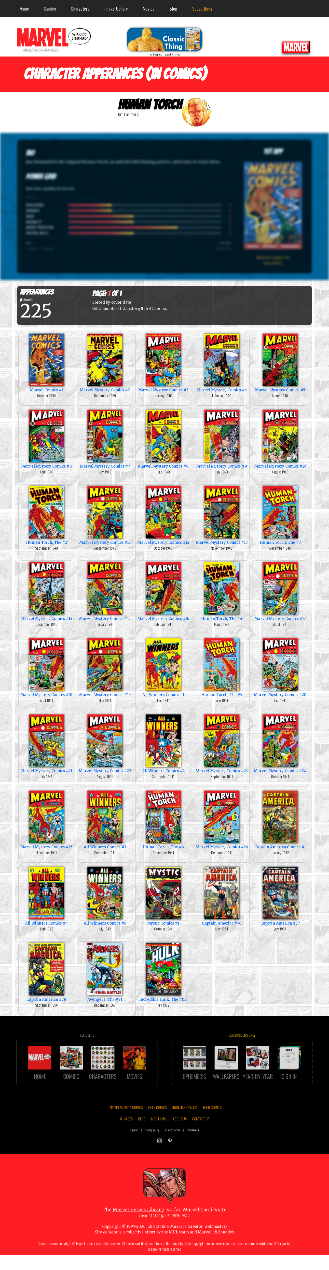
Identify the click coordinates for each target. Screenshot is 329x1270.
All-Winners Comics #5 (105, 895)
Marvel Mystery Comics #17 (280, 591)
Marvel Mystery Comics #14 (46, 591)
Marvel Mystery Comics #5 (280, 362)
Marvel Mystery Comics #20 (280, 667)
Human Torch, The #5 (221, 667)
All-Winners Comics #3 (105, 819)
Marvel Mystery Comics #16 (163, 591)
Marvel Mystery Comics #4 (221, 362)
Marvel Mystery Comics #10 (280, 438)
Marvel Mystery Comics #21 (46, 743)
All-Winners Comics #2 (163, 743)
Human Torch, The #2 (46, 515)
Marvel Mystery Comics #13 (221, 515)
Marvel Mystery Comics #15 (105, 591)
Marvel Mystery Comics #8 (163, 438)
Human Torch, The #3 (280, 515)
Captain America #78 (46, 972)
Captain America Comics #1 (280, 819)
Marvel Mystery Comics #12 (163, 515)
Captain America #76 (221, 895)
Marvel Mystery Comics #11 (105, 515)
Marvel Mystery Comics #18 (46, 667)
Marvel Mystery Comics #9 (221, 438)
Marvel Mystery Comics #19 (105, 667)
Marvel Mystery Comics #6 (46, 438)
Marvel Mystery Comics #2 (105, 362)
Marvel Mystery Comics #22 (105, 743)
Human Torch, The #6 (163, 819)
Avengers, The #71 (105, 972)
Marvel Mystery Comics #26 (221, 819)
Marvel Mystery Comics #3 (163, 362)
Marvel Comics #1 (46, 362)
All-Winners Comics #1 (163, 667)
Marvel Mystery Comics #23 (221, 743)
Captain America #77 (280, 895)
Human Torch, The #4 (221, 591)
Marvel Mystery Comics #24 (280, 743)
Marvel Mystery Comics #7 (105, 438)
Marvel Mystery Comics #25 (46, 819)
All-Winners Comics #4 (46, 895)
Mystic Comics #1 (163, 895)
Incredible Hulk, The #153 (163, 972)
